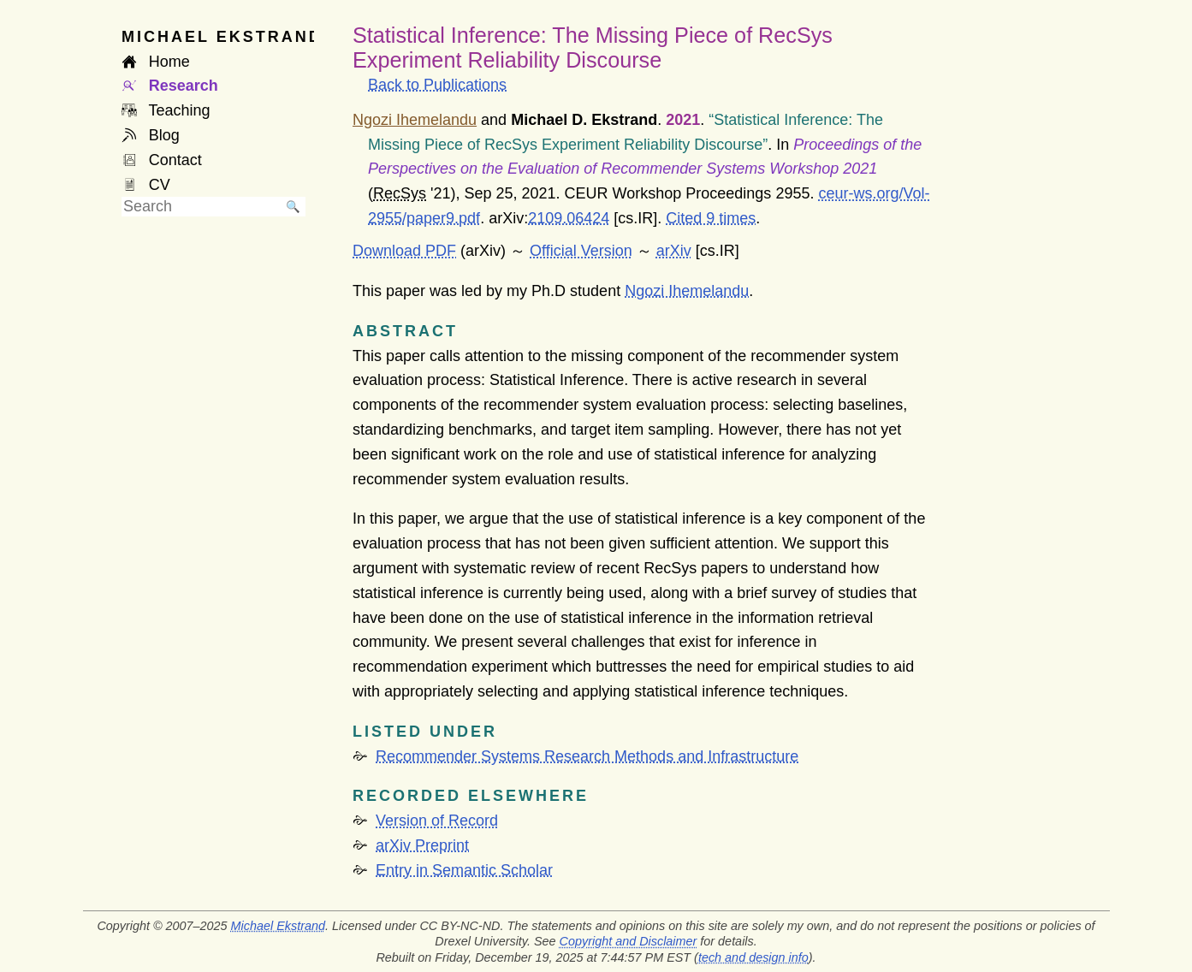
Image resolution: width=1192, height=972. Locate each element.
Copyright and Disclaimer (628, 941)
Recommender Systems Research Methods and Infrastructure (587, 756)
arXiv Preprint (422, 845)
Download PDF (404, 250)
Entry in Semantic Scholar (464, 870)
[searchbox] (201, 206)
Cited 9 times (711, 218)
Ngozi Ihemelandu (687, 290)
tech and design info (753, 957)
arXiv (673, 250)
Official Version (581, 250)
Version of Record (437, 820)
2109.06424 (568, 218)
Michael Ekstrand (278, 926)
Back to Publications (437, 84)
